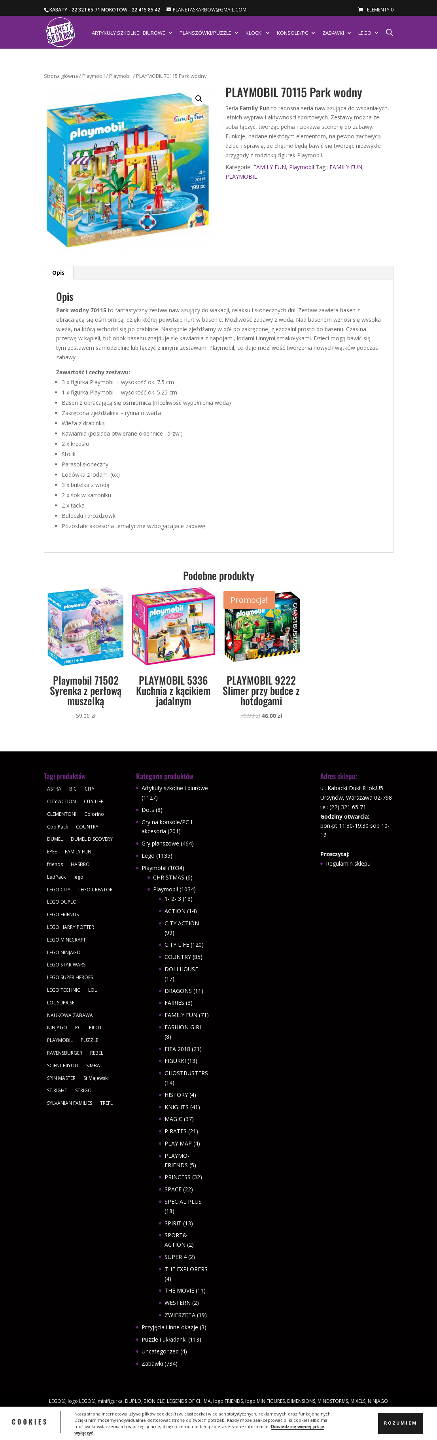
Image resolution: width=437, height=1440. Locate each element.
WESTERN (178, 1302)
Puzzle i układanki (164, 1339)
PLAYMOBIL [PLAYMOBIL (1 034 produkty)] (60, 1040)
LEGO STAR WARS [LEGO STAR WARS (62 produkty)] (66, 964)
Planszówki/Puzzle (205, 33)
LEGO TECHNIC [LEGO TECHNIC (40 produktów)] (63, 990)
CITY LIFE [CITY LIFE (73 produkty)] (93, 801)
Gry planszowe (160, 843)
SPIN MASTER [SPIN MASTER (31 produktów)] (61, 1078)
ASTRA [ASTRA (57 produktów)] (54, 788)
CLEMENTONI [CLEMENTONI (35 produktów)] (61, 814)
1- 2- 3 (173, 898)
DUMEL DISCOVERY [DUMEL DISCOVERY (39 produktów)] (92, 839)
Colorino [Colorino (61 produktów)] (94, 814)
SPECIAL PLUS (183, 1201)
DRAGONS (178, 991)
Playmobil (93, 75)
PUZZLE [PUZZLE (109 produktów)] (89, 1040)
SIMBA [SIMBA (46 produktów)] (93, 1065)
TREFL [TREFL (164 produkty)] (106, 1103)
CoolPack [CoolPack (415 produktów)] (57, 826)
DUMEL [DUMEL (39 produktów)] (55, 839)
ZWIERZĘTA (180, 1315)
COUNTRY (178, 957)
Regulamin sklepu (348, 863)
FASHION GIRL (183, 1027)
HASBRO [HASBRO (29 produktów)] (80, 864)
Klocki (254, 33)
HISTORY (176, 1094)
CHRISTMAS (168, 877)
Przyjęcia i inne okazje (170, 1327)
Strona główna (61, 75)
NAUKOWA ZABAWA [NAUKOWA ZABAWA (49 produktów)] (70, 1015)
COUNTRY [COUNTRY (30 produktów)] (87, 826)
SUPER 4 (176, 1257)
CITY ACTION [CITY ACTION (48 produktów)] (61, 801)
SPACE (173, 1189)
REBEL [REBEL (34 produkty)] (96, 1052)
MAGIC (173, 1119)
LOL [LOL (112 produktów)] (92, 990)
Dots (148, 809)
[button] (199, 99)
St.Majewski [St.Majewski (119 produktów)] (96, 1078)
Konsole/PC (292, 33)
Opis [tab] (58, 272)
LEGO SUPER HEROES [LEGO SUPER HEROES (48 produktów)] (70, 977)
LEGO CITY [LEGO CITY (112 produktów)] (58, 889)
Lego (364, 33)
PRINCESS (178, 1177)
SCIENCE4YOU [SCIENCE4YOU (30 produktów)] (62, 1065)
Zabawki (333, 33)
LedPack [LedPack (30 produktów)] (56, 877)
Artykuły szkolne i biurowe (128, 33)
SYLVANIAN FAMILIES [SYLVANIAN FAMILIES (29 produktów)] (69, 1103)
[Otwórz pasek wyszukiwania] (389, 32)
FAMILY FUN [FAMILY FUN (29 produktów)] (78, 851)
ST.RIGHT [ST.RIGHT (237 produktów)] (57, 1090)
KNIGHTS (177, 1107)
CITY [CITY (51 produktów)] (90, 788)
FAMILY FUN (269, 167)
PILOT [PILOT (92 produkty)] (95, 1027)
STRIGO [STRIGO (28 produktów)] (83, 1090)
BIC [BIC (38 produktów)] (73, 788)
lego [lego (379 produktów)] (78, 877)
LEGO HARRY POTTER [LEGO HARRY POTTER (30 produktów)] (70, 927)
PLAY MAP (178, 1143)
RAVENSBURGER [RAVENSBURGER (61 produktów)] (64, 1052)
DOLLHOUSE (181, 969)
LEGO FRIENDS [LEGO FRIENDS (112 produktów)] (63, 914)
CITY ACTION (182, 923)
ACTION (175, 911)
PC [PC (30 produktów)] (78, 1027)
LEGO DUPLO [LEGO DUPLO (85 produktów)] (62, 901)
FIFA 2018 (177, 1049)
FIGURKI (175, 1060)
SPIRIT (173, 1223)
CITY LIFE (177, 944)
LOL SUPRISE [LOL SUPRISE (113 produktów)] (60, 1002)
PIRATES (176, 1131)
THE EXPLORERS (186, 1269)
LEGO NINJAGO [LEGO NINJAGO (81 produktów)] (64, 952)
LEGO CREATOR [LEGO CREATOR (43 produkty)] (95, 889)
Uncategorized (160, 1351)
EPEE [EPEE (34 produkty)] (52, 851)
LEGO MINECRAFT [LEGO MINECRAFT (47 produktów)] (66, 939)
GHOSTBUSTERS (186, 1073)
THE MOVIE (179, 1290)
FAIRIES (174, 1002)
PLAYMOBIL (241, 176)
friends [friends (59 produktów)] (55, 864)
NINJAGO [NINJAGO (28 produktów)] (57, 1027)
